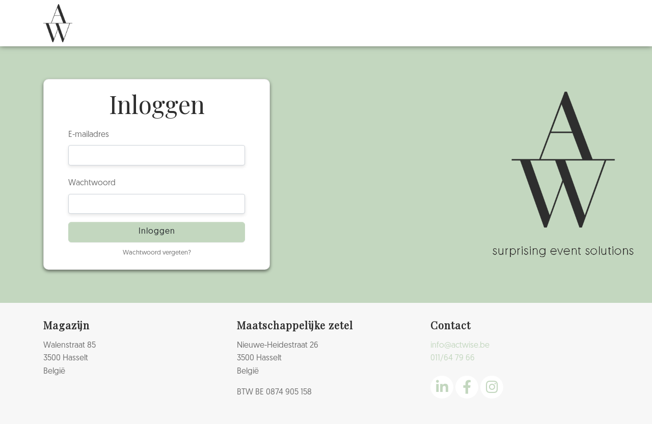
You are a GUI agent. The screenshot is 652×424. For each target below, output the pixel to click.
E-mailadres (88, 135)
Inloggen (157, 232)
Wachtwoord (92, 183)
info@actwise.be (460, 346)
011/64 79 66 (452, 358)
